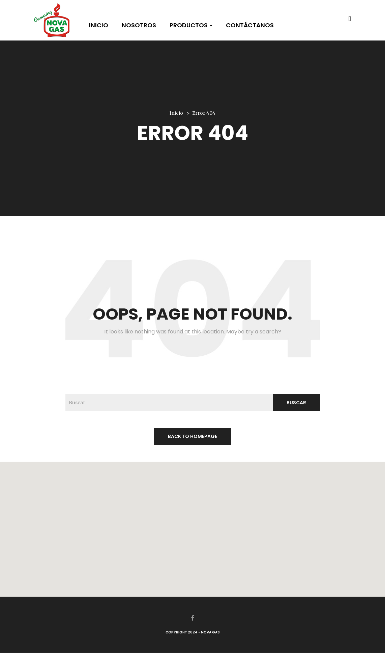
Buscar (296, 402)
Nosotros (139, 25)
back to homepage (192, 436)
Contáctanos (250, 25)
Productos (191, 25)
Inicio (98, 25)
